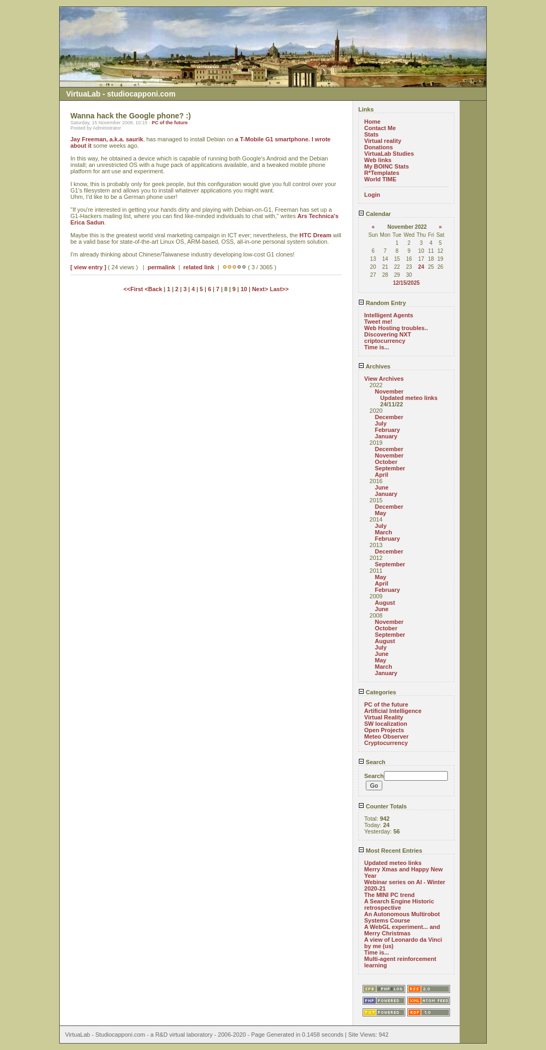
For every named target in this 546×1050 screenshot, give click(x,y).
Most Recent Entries (390, 850)
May (380, 513)
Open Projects (384, 730)
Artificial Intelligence (393, 711)
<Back (154, 289)
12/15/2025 (406, 283)
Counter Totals (382, 806)
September (390, 468)
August (385, 602)
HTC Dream (316, 235)
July (381, 423)
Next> (261, 289)
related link (198, 267)
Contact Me (380, 128)
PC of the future (169, 122)
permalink (161, 267)
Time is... (376, 347)
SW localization (385, 723)
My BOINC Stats (386, 166)
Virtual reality (383, 141)
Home (372, 121)
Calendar (374, 214)
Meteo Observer (386, 736)
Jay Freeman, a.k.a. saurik (106, 139)
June (382, 487)
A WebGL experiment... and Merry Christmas (402, 930)
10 (243, 289)
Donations (378, 147)
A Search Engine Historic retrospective (399, 904)
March (383, 532)
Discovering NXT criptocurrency (387, 337)
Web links (377, 160)
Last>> (279, 289)
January (386, 436)
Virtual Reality (383, 717)
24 (421, 267)
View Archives (384, 378)
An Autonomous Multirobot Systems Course (402, 917)
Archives (374, 366)
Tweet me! (378, 321)
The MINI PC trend (389, 895)
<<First (134, 289)
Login (372, 194)
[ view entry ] (88, 267)
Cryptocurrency (386, 743)
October (386, 462)
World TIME (380, 179)
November (389, 391)
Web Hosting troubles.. (396, 328)
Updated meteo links (409, 398)
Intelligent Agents (388, 315)
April (381, 474)
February (387, 430)
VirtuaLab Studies (389, 153)
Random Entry (382, 303)
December (389, 417)
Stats (371, 134)
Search (372, 762)
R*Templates (381, 173)
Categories (377, 692)
